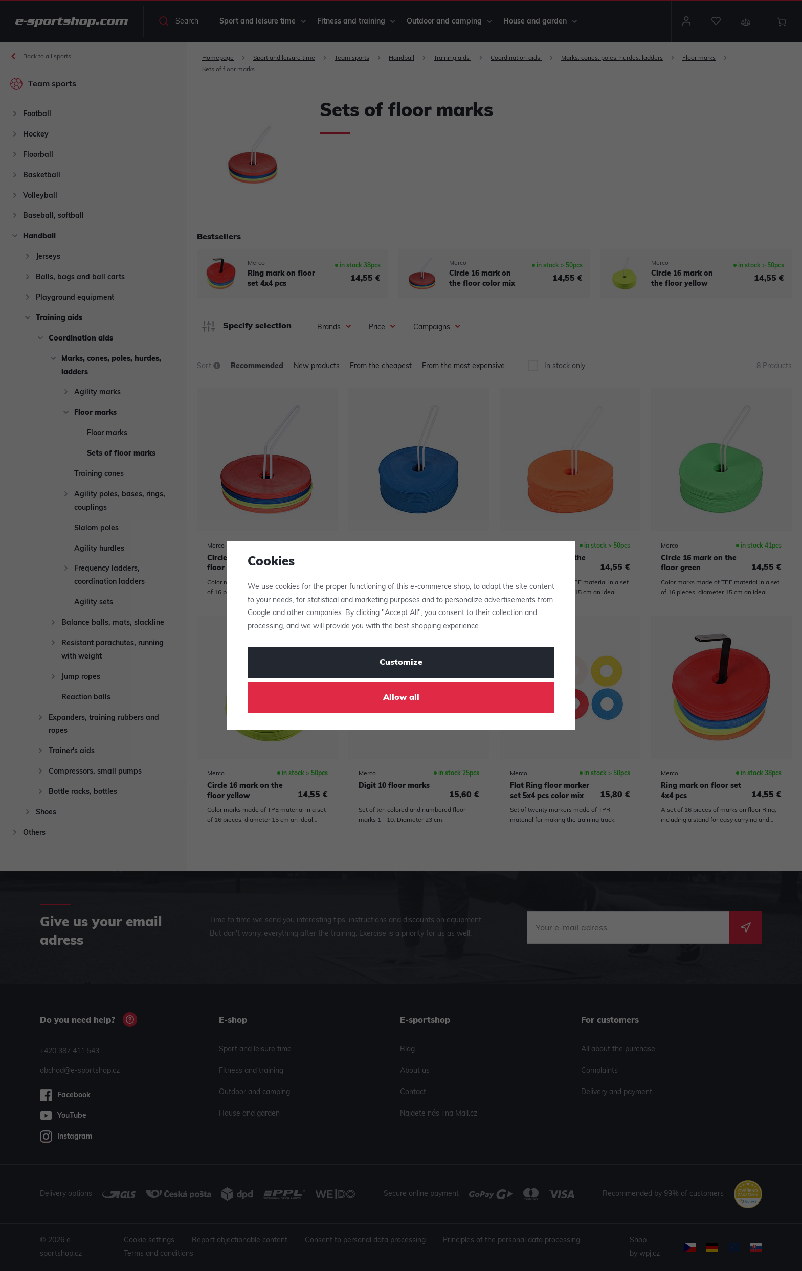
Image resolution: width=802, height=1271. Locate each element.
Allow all (401, 698)
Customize (401, 663)
